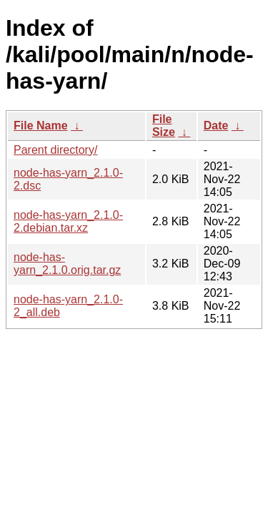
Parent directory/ (55, 150)
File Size (163, 125)
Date (216, 125)
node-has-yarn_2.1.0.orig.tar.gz (67, 263)
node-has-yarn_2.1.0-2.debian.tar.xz (68, 221)
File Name (41, 125)
